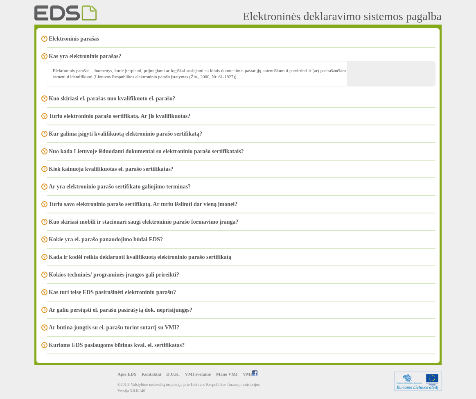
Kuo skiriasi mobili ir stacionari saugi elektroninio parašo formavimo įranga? (143, 222)
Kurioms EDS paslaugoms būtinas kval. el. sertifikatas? (117, 345)
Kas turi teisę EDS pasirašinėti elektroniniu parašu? (112, 292)
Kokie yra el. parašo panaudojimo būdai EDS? (106, 239)
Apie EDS (126, 374)
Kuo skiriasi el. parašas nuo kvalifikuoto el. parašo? (112, 98)
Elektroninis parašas (74, 39)
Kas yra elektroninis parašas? (85, 56)
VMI (250, 374)
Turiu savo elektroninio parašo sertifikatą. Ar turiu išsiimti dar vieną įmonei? (143, 204)
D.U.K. (173, 374)
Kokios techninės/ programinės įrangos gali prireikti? (114, 275)
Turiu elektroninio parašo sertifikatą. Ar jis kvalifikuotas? (119, 116)
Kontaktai (151, 374)
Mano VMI (227, 374)
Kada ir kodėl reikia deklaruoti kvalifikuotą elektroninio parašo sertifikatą (140, 257)
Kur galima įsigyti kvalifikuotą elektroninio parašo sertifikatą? (125, 134)
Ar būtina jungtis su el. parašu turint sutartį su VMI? (114, 327)
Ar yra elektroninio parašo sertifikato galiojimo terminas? (120, 187)
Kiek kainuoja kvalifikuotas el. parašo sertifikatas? (111, 169)
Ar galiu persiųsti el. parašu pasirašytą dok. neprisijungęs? (120, 310)
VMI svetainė (198, 374)
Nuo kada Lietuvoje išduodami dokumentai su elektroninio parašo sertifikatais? (146, 151)
